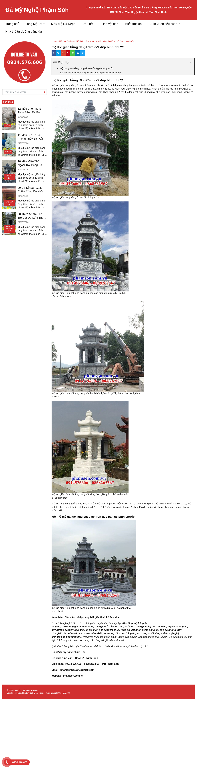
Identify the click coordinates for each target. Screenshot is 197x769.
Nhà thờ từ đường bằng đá (23, 31)
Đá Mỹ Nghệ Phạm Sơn (37, 10)
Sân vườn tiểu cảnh (164, 23)
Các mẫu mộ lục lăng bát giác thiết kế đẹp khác (92, 617)
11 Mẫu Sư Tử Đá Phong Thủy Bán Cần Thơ (31, 137)
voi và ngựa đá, (146, 633)
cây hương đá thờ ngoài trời (68, 630)
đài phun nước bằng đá (144, 630)
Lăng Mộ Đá (33, 23)
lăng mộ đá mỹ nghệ (167, 633)
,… (81, 637)
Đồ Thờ (87, 23)
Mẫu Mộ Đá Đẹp (62, 23)
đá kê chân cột (94, 630)
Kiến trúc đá (133, 23)
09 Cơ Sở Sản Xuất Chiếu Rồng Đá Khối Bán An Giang (30, 189)
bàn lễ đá (96, 633)
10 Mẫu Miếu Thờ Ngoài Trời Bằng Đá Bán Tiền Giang (30, 163)
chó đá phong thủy (171, 630)
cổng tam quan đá (155, 626)
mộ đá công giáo (177, 626)
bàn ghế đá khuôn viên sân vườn (71, 633)
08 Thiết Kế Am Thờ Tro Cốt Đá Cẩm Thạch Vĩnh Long (32, 216)
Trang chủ (12, 23)
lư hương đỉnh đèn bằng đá (119, 633)
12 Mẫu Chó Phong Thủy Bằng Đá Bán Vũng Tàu (30, 110)
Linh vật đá (109, 23)
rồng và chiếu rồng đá (117, 630)
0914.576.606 (64, 693)
